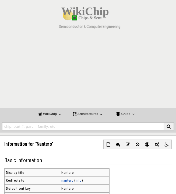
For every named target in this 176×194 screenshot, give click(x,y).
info (79, 180)
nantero (67, 180)
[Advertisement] (88, 70)
